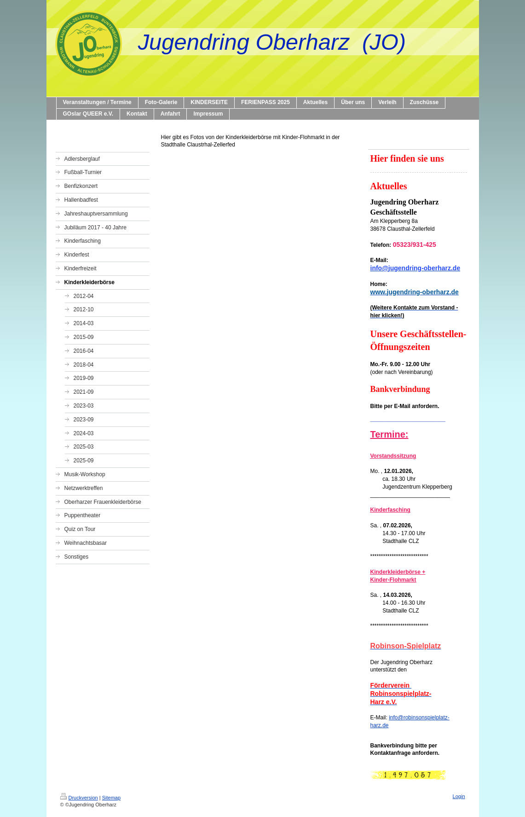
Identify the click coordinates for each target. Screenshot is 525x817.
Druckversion (79, 797)
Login (459, 796)
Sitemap (111, 797)
